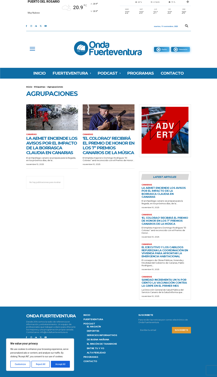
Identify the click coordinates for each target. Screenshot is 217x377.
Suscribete (181, 330)
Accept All (60, 364)
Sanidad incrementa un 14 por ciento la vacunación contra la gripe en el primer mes (164, 282)
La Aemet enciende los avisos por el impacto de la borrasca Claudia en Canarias (51, 145)
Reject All (40, 364)
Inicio (29, 87)
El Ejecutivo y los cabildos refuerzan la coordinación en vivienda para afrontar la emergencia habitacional (165, 252)
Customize (20, 364)
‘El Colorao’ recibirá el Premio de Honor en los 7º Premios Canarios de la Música (108, 145)
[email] (155, 330)
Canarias (31, 134)
